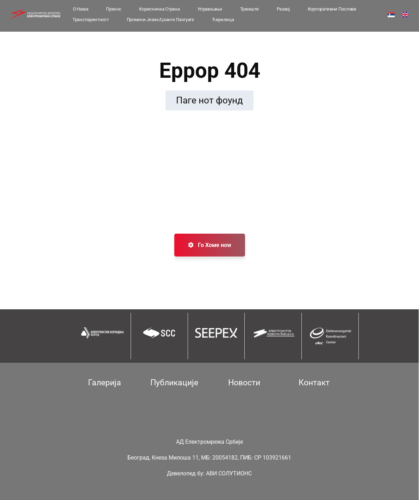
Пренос (113, 9)
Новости (244, 382)
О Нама (80, 9)
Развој (283, 9)
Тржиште (249, 9)
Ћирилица (223, 19)
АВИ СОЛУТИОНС (229, 473)
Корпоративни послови (332, 9)
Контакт (314, 382)
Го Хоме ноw (209, 245)
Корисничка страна (159, 9)
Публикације (174, 382)
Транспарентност (91, 19)
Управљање (210, 9)
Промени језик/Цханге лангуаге (160, 19)
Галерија (104, 382)
